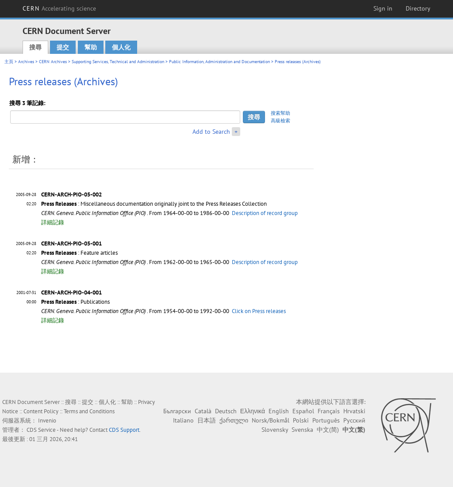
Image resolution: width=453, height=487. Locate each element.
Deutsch (226, 411)
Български (177, 411)
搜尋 (35, 47)
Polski (301, 420)
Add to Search (211, 132)
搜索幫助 (280, 113)
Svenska (302, 430)
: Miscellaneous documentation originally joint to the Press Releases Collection (154, 204)
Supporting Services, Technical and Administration (118, 61)
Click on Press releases (259, 311)
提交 (63, 47)
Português (326, 420)
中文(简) (328, 430)
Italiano (183, 420)
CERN (59, 8)
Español (303, 411)
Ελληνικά (252, 411)
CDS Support (124, 430)
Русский (354, 420)
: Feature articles (79, 253)
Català (203, 411)
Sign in (382, 8)
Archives (26, 61)
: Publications (75, 302)
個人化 (121, 47)
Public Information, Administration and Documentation (219, 61)
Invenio (47, 420)
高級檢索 (280, 120)
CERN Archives (53, 61)
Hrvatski (354, 411)
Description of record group (265, 213)
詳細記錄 (52, 222)
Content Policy (40, 411)
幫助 (90, 47)
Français (329, 411)
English (279, 411)
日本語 (206, 420)
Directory (418, 8)
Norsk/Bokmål (270, 420)
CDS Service (41, 430)
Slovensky (274, 430)
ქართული (233, 420)
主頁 (8, 61)
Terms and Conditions (89, 411)
